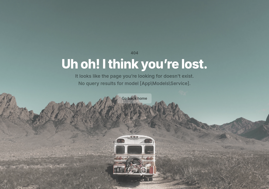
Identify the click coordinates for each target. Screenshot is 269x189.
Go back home (134, 98)
